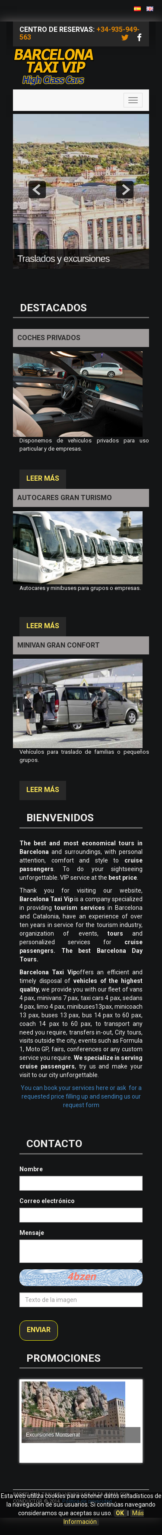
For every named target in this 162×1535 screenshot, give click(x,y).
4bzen (81, 1277)
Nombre (31, 1169)
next (125, 190)
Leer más (42, 478)
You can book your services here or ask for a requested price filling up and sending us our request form (81, 1096)
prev (37, 190)
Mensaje (31, 1232)
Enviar (39, 1330)
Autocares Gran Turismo (64, 498)
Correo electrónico (47, 1200)
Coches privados (48, 338)
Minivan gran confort (58, 645)
